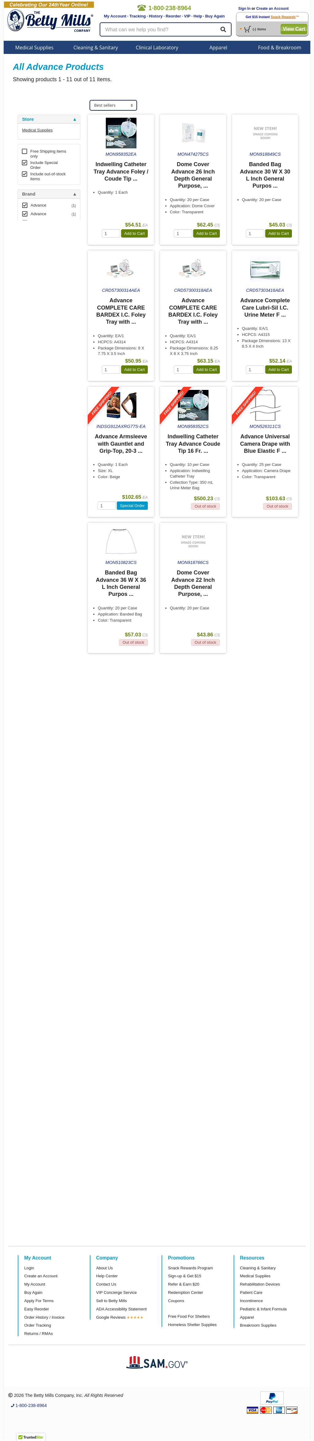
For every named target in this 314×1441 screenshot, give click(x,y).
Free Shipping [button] (37, 251)
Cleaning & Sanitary (96, 47)
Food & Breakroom (279, 47)
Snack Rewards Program (190, 1268)
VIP (187, 16)
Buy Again (215, 16)
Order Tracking (37, 1325)
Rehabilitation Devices (260, 1284)
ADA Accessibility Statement (121, 1309)
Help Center (107, 1276)
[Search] (223, 29)
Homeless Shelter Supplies (192, 1324)
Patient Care (251, 1292)
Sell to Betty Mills (111, 1300)
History (156, 16)
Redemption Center (185, 1292)
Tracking (137, 16)
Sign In (244, 8)
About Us (104, 1268)
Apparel (218, 47)
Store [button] (28, 119)
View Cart (294, 29)
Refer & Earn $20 (183, 1284)
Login (29, 1268)
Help (197, 16)
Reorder (173, 16)
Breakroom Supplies (258, 1325)
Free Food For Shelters (189, 1316)
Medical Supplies (34, 47)
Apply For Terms (39, 1300)
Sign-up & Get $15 (184, 1276)
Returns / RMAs (38, 1333)
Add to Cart (134, 233)
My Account (115, 16)
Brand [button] (28, 194)
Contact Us (106, 1284)
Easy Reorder (36, 1309)
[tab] (49, 119)
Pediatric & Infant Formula (263, 1309)
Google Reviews (111, 1317)
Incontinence (251, 1300)
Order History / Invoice (44, 1317)
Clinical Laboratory (157, 47)
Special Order (132, 505)
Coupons (176, 1300)
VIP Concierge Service (116, 1292)
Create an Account (272, 8)
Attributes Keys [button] (39, 291)
